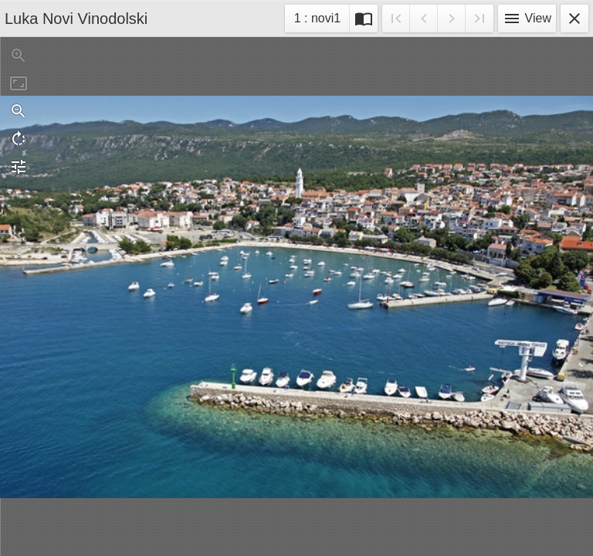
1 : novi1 (317, 20)
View (527, 18)
